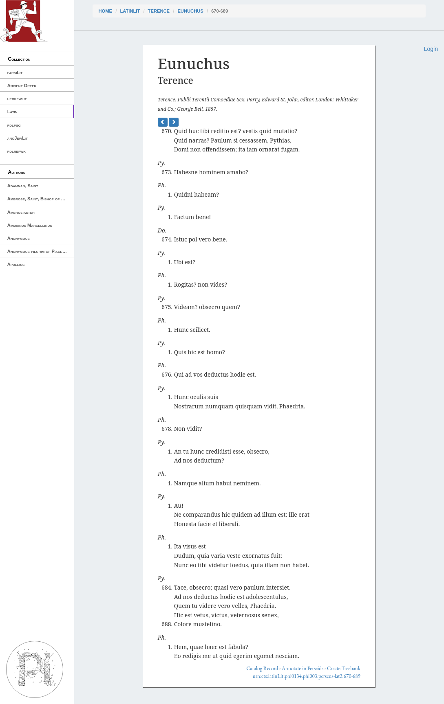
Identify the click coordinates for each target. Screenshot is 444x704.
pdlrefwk (16, 151)
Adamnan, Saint (22, 185)
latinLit (130, 11)
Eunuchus (190, 11)
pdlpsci (14, 125)
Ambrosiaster (21, 212)
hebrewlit (17, 98)
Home (106, 11)
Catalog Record (262, 668)
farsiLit (14, 72)
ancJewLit (17, 138)
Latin (12, 111)
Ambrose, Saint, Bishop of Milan (39, 198)
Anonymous (18, 238)
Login (431, 49)
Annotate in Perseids (302, 668)
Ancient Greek (22, 85)
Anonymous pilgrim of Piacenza (38, 251)
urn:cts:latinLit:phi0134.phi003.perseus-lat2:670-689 (306, 676)
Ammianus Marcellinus (29, 225)
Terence (159, 11)
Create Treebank (343, 668)
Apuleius (16, 264)
